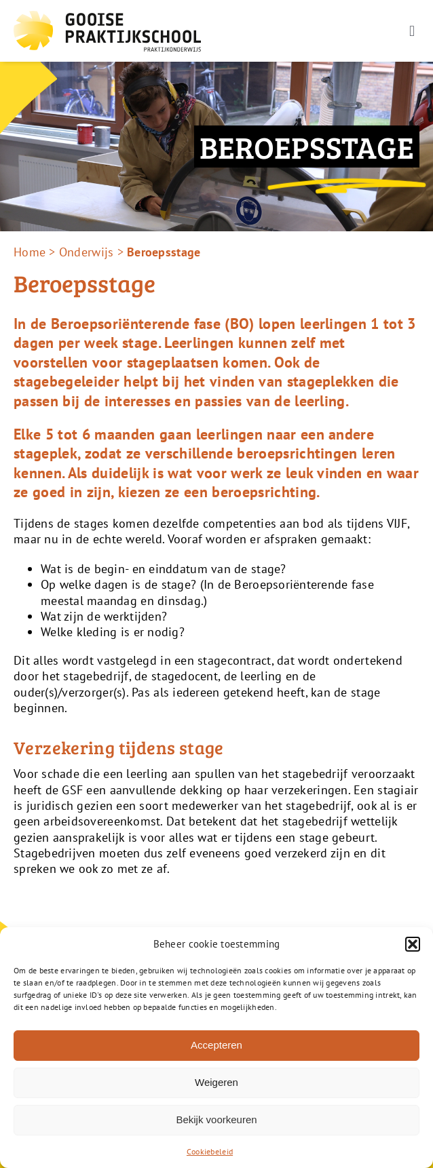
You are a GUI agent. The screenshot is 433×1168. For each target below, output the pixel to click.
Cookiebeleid (210, 1151)
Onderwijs (86, 252)
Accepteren (216, 1045)
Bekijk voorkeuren (216, 1119)
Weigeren (216, 1082)
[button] (412, 944)
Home (29, 252)
